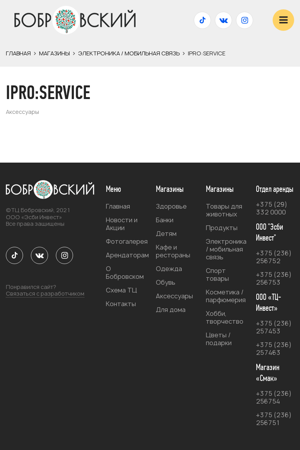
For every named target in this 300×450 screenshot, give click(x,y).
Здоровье (171, 206)
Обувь (165, 282)
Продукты (222, 227)
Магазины (54, 53)
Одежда (169, 268)
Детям (166, 233)
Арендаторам (127, 255)
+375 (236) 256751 (273, 419)
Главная (18, 53)
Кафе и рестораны (173, 251)
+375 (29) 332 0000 (271, 208)
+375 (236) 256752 (273, 257)
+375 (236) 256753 (273, 278)
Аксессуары (174, 296)
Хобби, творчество (224, 317)
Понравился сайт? (45, 290)
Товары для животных (224, 210)
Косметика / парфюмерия (226, 296)
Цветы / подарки (219, 339)
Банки (164, 220)
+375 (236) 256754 (273, 397)
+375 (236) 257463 (273, 348)
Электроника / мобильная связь (129, 53)
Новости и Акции (122, 224)
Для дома (171, 309)
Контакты (121, 303)
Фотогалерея (127, 241)
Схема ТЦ (121, 290)
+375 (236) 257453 (273, 327)
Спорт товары (217, 274)
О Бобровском (125, 272)
